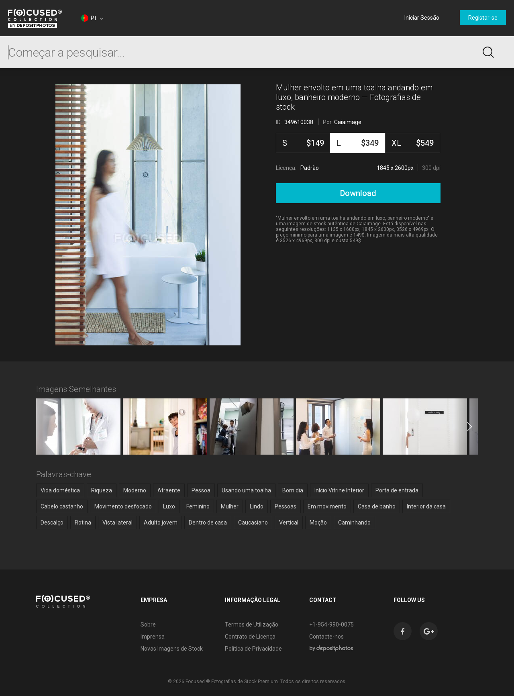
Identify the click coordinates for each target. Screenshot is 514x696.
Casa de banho (377, 506)
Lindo (256, 506)
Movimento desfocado (123, 506)
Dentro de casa (208, 522)
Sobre (148, 624)
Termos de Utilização (251, 624)
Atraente (168, 490)
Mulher (230, 506)
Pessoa (201, 490)
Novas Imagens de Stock (172, 648)
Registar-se (483, 17)
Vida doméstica (60, 490)
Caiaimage (347, 122)
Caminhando (354, 522)
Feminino (198, 506)
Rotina (83, 522)
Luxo (169, 506)
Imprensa (153, 636)
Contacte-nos (326, 636)
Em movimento (327, 506)
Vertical (288, 522)
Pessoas (285, 506)
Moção (318, 522)
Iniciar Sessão (421, 17)
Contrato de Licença (250, 636)
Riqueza (101, 490)
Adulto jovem (160, 522)
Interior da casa (426, 506)
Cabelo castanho (62, 506)
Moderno (134, 490)
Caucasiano (253, 522)
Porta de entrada (396, 490)
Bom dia (292, 490)
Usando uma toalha (246, 490)
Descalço (52, 522)
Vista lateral (117, 522)
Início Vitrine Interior (339, 490)
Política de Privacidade (253, 648)
